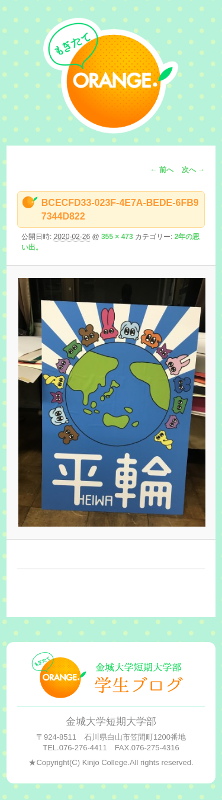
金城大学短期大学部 (111, 721)
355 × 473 (117, 237)
